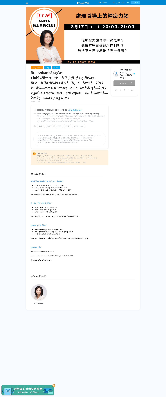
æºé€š (58, 126)
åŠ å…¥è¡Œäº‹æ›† (75, 110)
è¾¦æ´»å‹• (135, 3)
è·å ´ (68, 126)
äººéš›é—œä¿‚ (78, 126)
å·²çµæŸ (127, 83)
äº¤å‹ (41, 126)
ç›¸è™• (50, 126)
